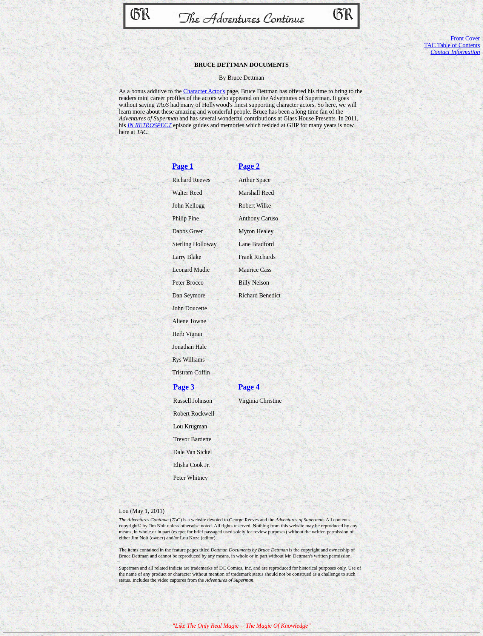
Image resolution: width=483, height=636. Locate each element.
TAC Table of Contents (452, 45)
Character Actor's (204, 91)
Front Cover (465, 38)
